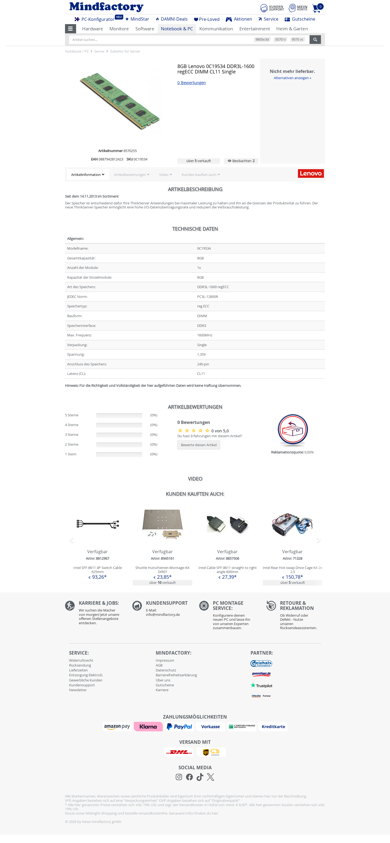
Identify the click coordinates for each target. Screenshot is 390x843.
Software (144, 28)
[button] (70, 28)
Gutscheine (300, 19)
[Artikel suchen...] (189, 39)
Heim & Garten (292, 28)
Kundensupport (82, 685)
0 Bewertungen (191, 82)
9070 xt (297, 39)
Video (163, 174)
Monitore (119, 28)
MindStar (137, 19)
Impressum (165, 660)
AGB (159, 665)
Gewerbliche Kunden (85, 680)
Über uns (163, 680)
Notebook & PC (177, 28)
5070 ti (280, 39)
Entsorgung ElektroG (85, 675)
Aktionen (239, 19)
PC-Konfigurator (96, 18)
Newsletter (78, 689)
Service (268, 19)
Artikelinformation (86, 174)
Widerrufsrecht (81, 660)
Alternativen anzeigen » (292, 77)
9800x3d (262, 39)
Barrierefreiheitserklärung (176, 675)
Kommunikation (216, 28)
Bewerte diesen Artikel (199, 444)
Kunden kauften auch (199, 174)
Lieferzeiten (78, 670)
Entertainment (254, 28)
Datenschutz (166, 670)
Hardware (92, 28)
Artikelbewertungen (130, 174)
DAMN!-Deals (171, 19)
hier (215, 813)
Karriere (162, 689)
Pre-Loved (207, 19)
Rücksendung (80, 665)
